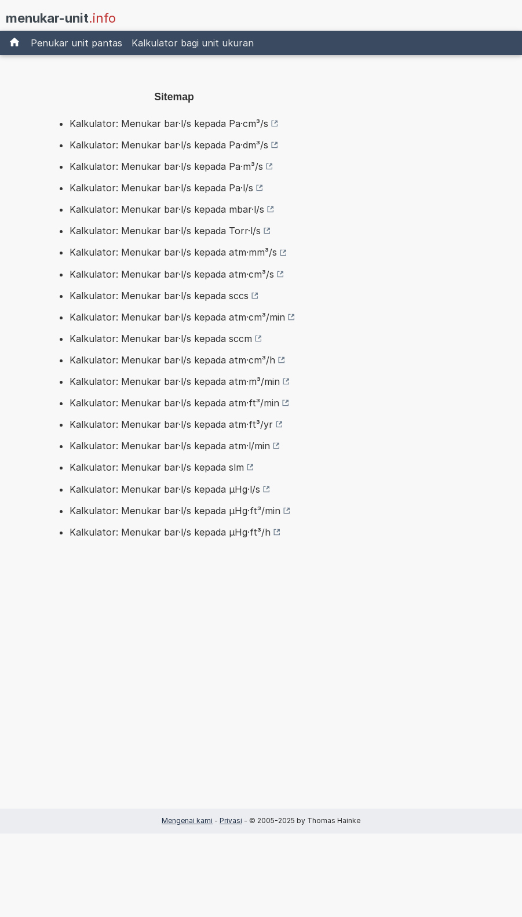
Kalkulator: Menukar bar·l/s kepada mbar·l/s (167, 209)
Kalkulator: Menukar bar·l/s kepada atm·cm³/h (172, 360)
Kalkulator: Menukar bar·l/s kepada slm (157, 467)
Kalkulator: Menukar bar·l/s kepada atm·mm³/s (173, 252)
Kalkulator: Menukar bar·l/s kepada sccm (161, 338)
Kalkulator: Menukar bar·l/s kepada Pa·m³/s (166, 166)
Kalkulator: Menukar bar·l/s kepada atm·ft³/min (174, 403)
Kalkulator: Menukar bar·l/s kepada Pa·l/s (161, 188)
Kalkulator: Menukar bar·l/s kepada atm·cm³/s (172, 274)
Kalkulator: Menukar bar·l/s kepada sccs (159, 295)
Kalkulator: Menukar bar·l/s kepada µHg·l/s (165, 489)
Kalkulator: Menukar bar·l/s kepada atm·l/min (170, 446)
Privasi (231, 820)
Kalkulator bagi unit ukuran (193, 43)
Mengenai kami (187, 820)
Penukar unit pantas (76, 43)
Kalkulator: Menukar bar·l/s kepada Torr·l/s (165, 230)
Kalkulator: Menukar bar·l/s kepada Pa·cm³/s (169, 123)
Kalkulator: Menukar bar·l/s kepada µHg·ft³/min (175, 510)
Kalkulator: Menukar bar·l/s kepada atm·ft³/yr (171, 424)
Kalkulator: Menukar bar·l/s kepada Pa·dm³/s (169, 145)
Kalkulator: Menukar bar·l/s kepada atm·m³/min (175, 381)
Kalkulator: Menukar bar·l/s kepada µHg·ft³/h (170, 532)
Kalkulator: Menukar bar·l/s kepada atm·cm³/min (177, 317)
